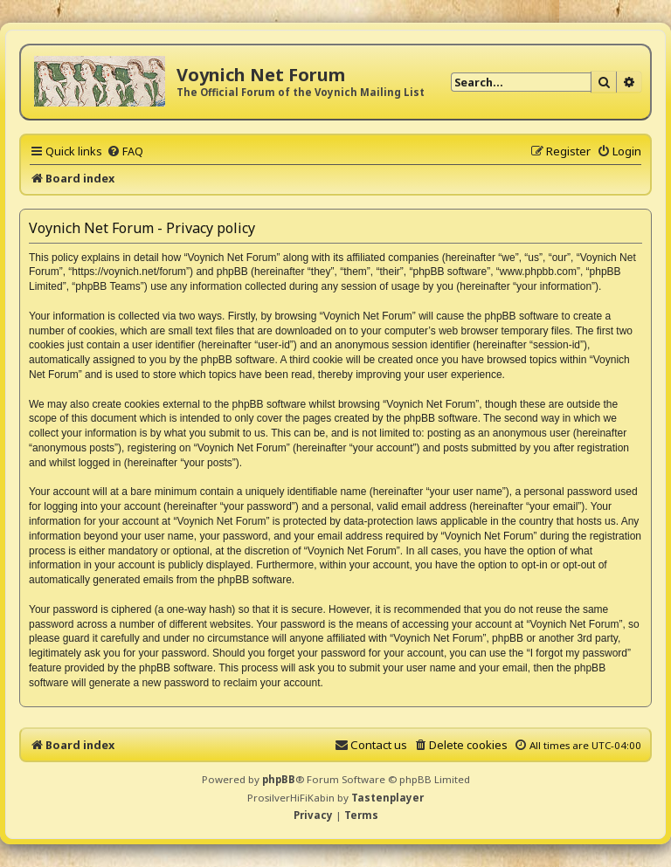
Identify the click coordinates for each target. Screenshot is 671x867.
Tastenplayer (387, 797)
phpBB (278, 779)
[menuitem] (125, 151)
